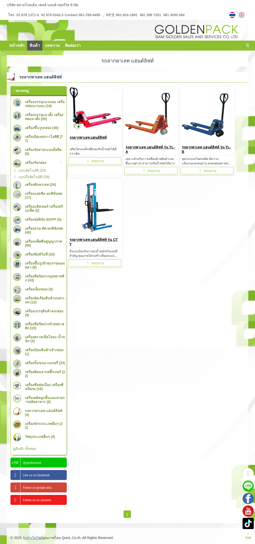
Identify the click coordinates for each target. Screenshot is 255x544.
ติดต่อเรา (73, 45)
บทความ (52, 45)
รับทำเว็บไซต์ (33, 538)
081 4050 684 (173, 15)
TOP (248, 536)
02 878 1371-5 (27, 15)
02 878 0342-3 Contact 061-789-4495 (70, 15)
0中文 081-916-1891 (122, 15)
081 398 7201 (150, 15)
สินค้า (35, 45)
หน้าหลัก (17, 45)
